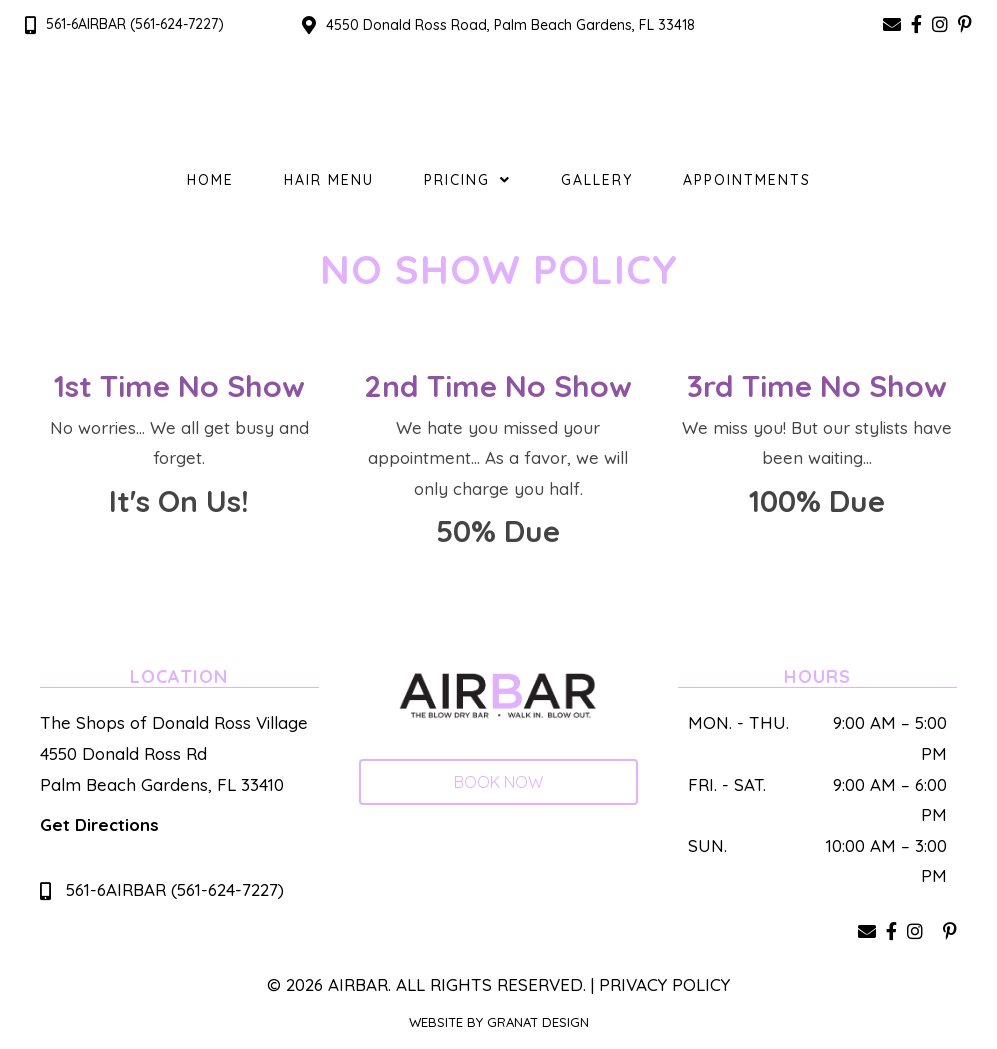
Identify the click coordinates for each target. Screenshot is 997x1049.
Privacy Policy (664, 984)
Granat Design (538, 1022)
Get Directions (99, 824)
